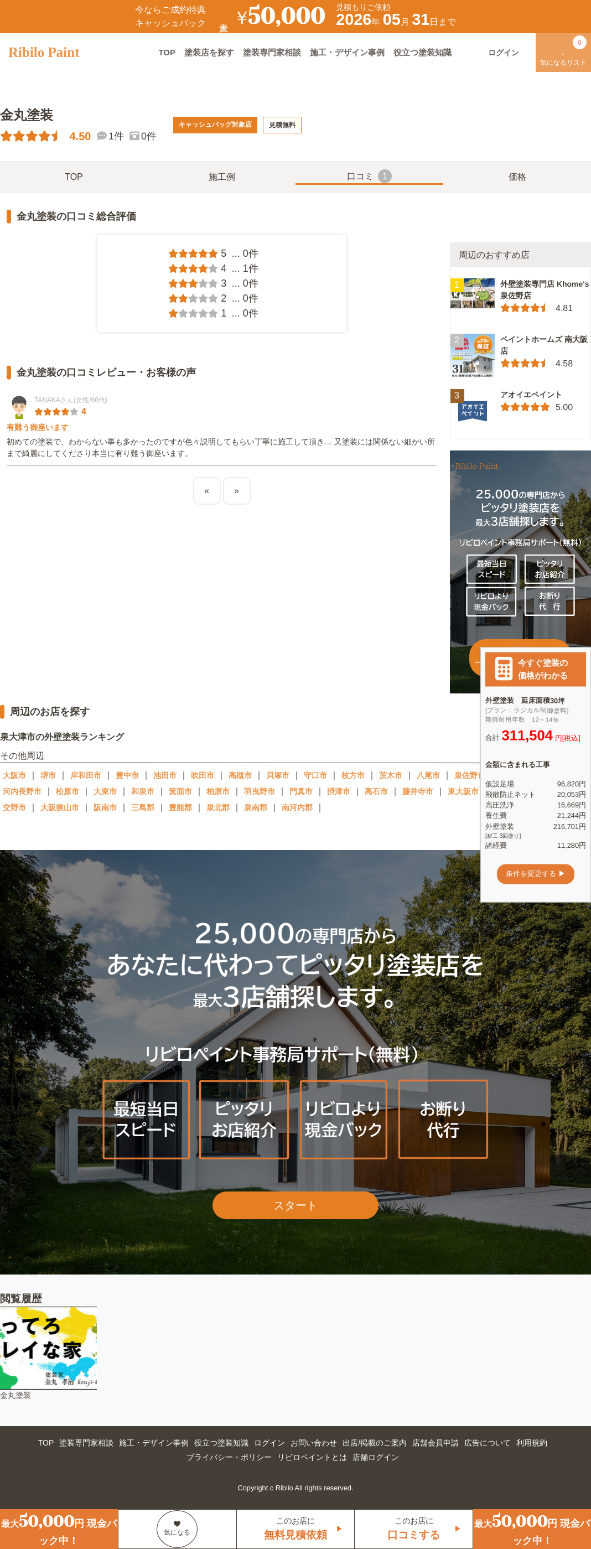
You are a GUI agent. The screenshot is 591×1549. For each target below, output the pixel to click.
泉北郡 (218, 807)
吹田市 (202, 775)
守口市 (315, 775)
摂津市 (338, 791)
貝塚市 (277, 775)
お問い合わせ (314, 1442)
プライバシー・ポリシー (229, 1457)
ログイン (269, 1442)
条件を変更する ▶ (536, 874)
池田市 (165, 775)
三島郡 (142, 807)
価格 (517, 177)
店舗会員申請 (435, 1442)
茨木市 (390, 775)
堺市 (48, 775)
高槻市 (240, 775)
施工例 (222, 177)
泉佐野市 (469, 775)
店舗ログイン (375, 1457)
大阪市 (14, 775)
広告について (487, 1442)
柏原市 (218, 791)
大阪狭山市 (59, 807)
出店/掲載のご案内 (375, 1442)
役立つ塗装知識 (422, 52)
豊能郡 (180, 807)
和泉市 (142, 791)
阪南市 (105, 807)
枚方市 (353, 775)
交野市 (14, 807)
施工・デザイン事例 (347, 52)
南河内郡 (297, 807)
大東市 (105, 791)
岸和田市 (85, 775)
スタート (295, 1205)
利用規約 (531, 1442)
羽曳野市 (259, 791)
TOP (166, 52)
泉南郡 (255, 807)
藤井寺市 (417, 791)
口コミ (369, 176)
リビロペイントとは (312, 1457)
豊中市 (127, 775)
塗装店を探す (209, 52)
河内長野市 (22, 791)
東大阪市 (463, 791)
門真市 (301, 791)
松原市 (67, 791)
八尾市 (428, 775)
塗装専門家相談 (272, 52)
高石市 (376, 791)
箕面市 (180, 791)
